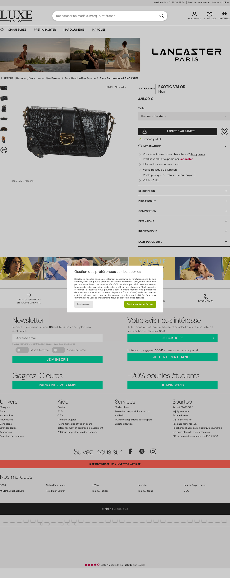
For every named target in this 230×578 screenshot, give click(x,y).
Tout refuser (83, 304)
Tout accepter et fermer (140, 304)
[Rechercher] (161, 16)
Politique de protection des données (125, 297)
